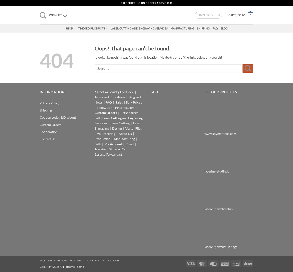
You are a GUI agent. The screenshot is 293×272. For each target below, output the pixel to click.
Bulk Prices (134, 102)
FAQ (215, 28)
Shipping (203, 28)
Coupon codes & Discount (58, 117)
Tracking (101, 149)
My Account (113, 144)
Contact (93, 260)
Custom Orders (50, 125)
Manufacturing (182, 28)
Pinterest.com (124, 107)
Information (57, 260)
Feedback (127, 92)
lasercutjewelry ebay (218, 209)
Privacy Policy (49, 103)
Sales (119, 102)
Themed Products (93, 29)
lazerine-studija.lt (216, 171)
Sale (43, 260)
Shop (70, 29)
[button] (43, 15)
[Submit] (248, 68)
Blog (224, 28)
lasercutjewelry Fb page (220, 247)
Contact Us (48, 139)
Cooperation (49, 132)
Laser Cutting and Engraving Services (139, 28)
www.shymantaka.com (220, 133)
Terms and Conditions (110, 97)
